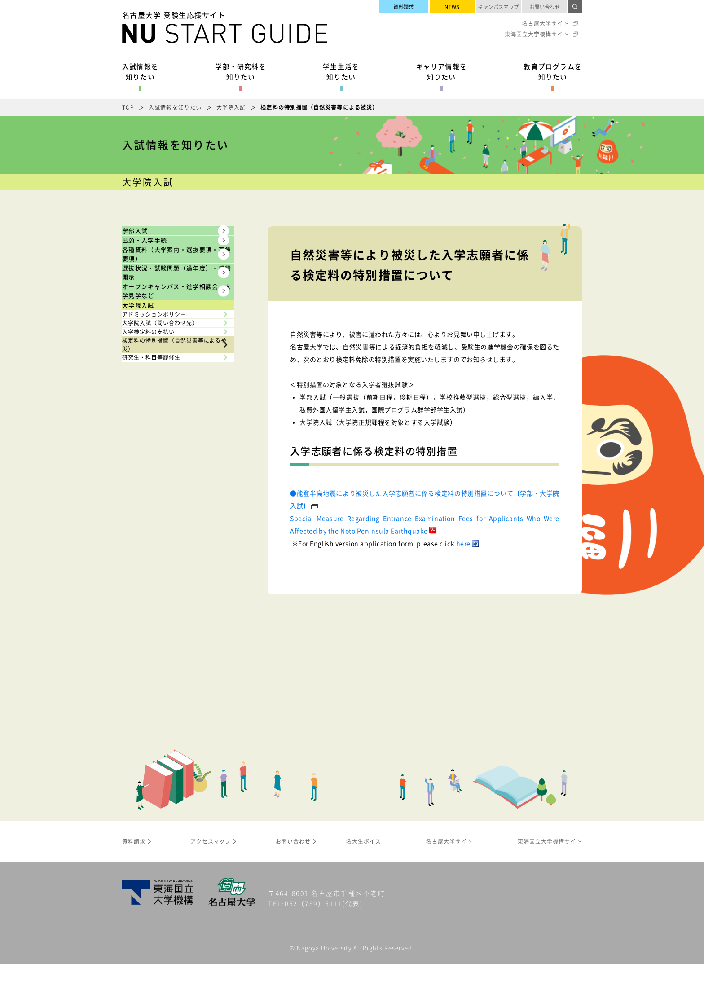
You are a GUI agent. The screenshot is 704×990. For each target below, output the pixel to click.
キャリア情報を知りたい (441, 71)
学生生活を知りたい (341, 71)
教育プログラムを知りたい (553, 71)
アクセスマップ (210, 867)
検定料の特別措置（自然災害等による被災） (173, 575)
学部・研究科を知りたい (240, 71)
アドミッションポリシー (166, 488)
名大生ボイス (363, 867)
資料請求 (403, 6)
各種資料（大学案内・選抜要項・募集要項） (166, 310)
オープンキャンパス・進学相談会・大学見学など (166, 418)
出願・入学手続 (162, 269)
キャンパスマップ (498, 6)
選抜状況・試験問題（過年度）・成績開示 (166, 364)
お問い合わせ (544, 6)
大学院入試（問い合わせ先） (173, 515)
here (463, 543)
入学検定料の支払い (159, 542)
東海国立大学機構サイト (537, 34)
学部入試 (149, 240)
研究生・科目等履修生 (163, 607)
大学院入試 (231, 107)
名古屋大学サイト (545, 23)
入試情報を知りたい (140, 71)
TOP (128, 107)
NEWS (452, 6)
